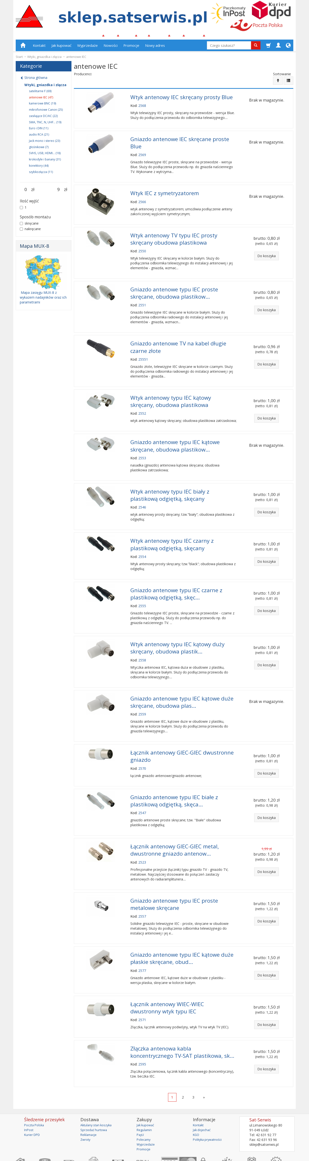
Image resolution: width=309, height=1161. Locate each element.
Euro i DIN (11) (38, 130)
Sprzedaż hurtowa (94, 1101)
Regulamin (145, 1101)
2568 (142, 106)
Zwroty (85, 1110)
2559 (142, 696)
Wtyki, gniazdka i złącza (45, 86)
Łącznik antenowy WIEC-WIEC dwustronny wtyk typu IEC (167, 981)
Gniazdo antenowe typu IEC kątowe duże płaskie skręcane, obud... (181, 934)
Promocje (131, 47)
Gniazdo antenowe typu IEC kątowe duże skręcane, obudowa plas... (181, 685)
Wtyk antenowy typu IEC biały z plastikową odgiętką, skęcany (169, 485)
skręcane (29, 225)
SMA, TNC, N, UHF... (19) (45, 124)
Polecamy (144, 1110)
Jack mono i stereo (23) (44, 143)
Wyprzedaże (87, 47)
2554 (142, 544)
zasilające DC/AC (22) (43, 118)
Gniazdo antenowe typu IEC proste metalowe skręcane (174, 881)
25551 (143, 353)
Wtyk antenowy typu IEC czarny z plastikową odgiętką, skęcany (172, 533)
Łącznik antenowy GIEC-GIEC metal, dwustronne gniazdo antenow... (174, 829)
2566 (142, 200)
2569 (142, 154)
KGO (196, 1106)
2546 (142, 496)
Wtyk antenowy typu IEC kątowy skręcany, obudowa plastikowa (170, 394)
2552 (142, 406)
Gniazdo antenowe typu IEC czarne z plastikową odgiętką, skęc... (176, 580)
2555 (142, 592)
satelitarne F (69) (40, 93)
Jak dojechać (203, 1101)
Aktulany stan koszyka (97, 1096)
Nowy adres (155, 47)
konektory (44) (39, 168)
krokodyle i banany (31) (45, 161)
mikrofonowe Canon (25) (46, 112)
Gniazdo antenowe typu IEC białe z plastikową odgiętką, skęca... (174, 781)
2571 (142, 992)
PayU (141, 1106)
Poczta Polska (35, 1096)
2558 (142, 644)
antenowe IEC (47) (41, 99)
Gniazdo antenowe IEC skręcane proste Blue (179, 143)
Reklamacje (89, 1106)
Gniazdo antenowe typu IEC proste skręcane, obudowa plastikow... (174, 289)
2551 (142, 300)
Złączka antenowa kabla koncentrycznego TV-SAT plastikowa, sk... (182, 1024)
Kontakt (39, 47)
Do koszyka (266, 254)
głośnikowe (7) (39, 149)
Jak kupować (61, 47)
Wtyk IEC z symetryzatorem (164, 192)
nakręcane (30, 230)
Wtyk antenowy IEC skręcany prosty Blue (181, 98)
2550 (142, 248)
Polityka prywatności (209, 1110)
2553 (142, 448)
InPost (29, 1101)
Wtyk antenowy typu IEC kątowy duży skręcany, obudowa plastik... (177, 633)
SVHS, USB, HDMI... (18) (45, 155)
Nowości (111, 47)
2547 (142, 792)
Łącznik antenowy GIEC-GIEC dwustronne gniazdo (182, 738)
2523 (142, 840)
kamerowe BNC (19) (42, 105)
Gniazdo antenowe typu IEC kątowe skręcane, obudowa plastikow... (175, 437)
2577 (142, 945)
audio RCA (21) (39, 137)
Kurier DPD (33, 1106)
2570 (142, 749)
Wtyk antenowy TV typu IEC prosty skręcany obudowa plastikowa (173, 237)
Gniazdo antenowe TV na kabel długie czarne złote (178, 342)
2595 (142, 1035)
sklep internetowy (276, 1153)
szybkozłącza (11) (41, 174)
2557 (142, 892)
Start (19, 59)
